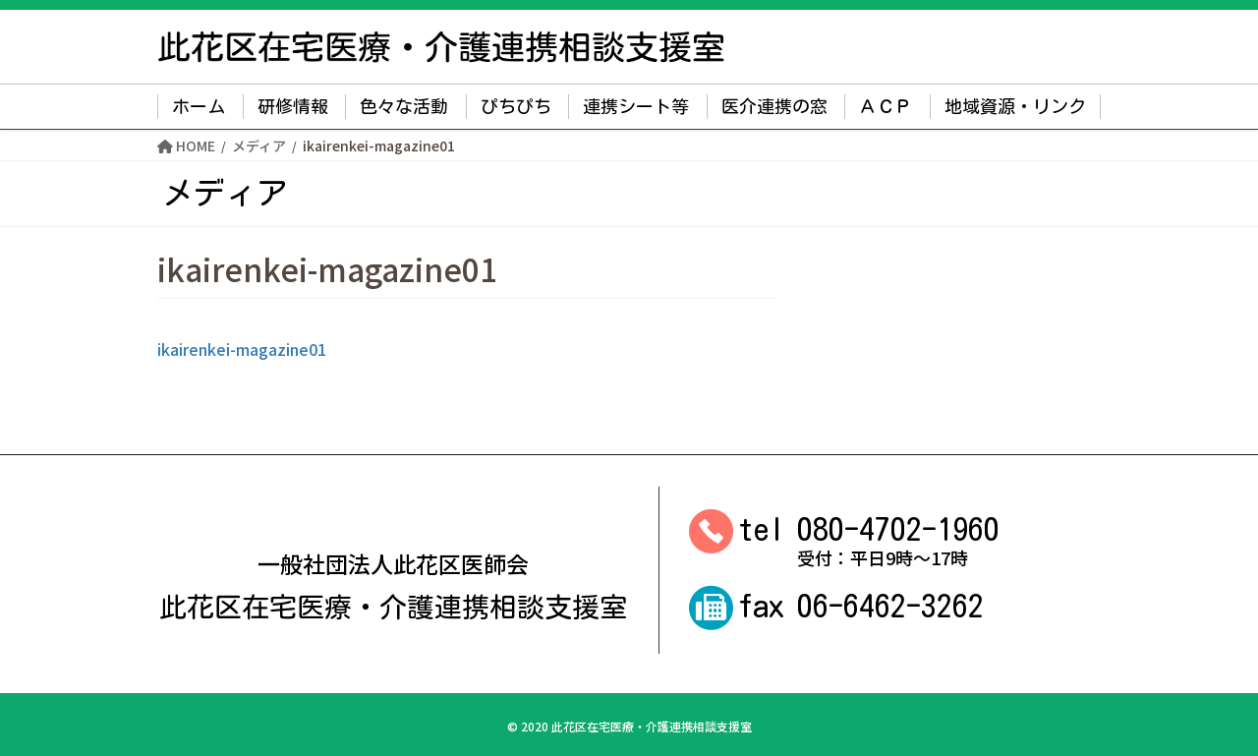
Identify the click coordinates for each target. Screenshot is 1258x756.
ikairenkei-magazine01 (241, 349)
